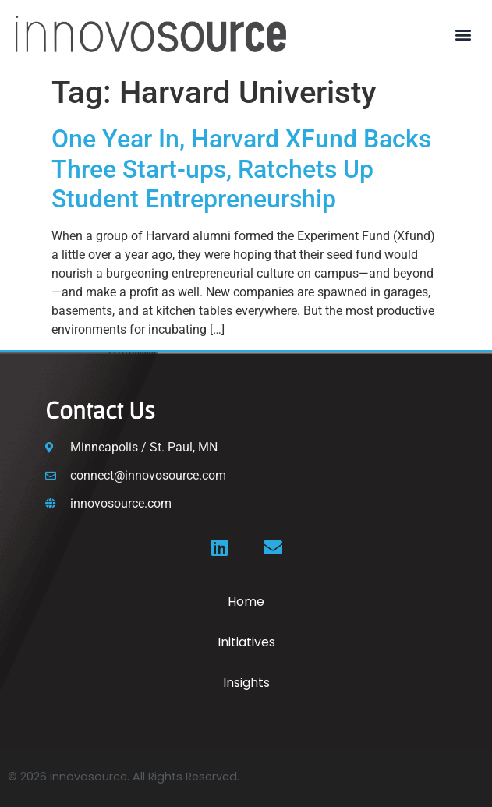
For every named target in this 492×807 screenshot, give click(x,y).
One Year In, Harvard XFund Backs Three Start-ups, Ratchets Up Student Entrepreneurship (241, 169)
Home (246, 602)
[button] (463, 34)
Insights (246, 683)
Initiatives (246, 642)
